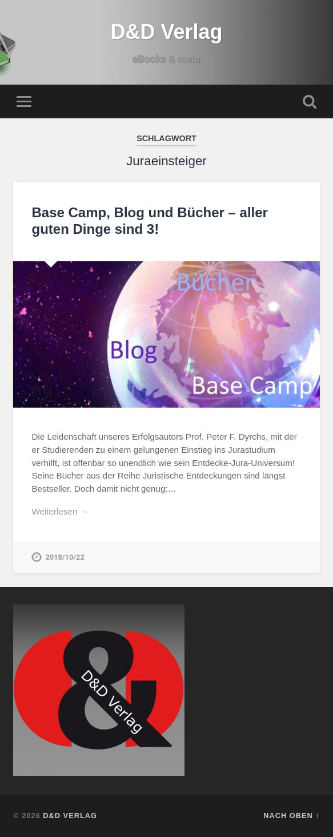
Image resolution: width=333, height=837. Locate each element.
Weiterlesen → (59, 511)
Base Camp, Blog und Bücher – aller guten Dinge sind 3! (149, 221)
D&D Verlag (166, 31)
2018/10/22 (64, 557)
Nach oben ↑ (291, 815)
